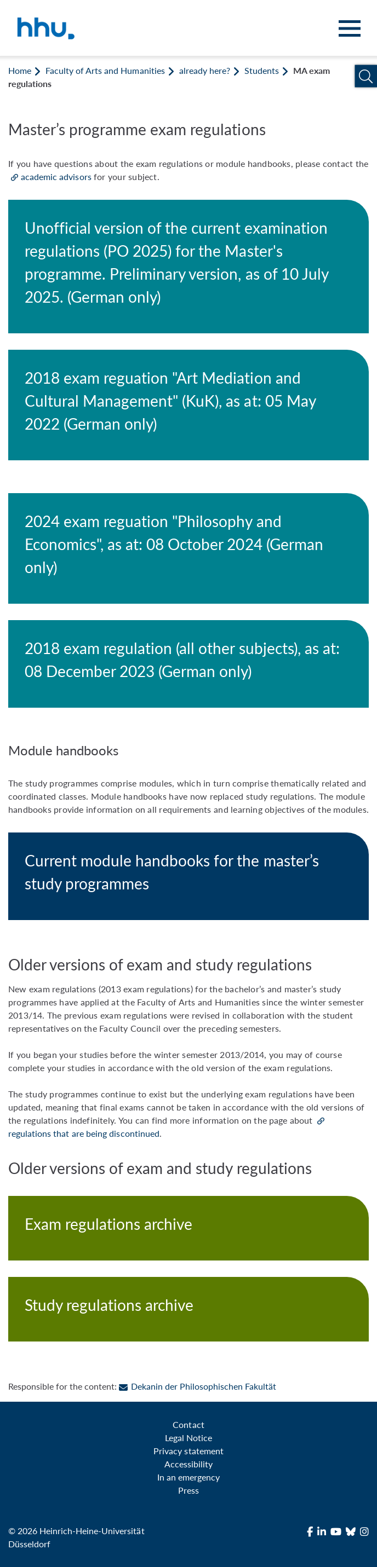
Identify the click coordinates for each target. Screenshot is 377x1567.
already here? (204, 70)
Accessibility (188, 1464)
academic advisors (56, 176)
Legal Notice (188, 1437)
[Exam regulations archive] (188, 1228)
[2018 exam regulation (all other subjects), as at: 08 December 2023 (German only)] (188, 664)
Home (19, 70)
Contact (188, 1424)
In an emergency (188, 1477)
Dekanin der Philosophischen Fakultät (197, 1386)
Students (261, 70)
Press (188, 1490)
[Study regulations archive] (188, 1309)
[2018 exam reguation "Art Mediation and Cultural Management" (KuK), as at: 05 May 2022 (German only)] (188, 405)
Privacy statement (188, 1450)
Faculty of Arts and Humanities (104, 70)
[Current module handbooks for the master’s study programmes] (188, 876)
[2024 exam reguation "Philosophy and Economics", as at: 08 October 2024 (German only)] (188, 548)
